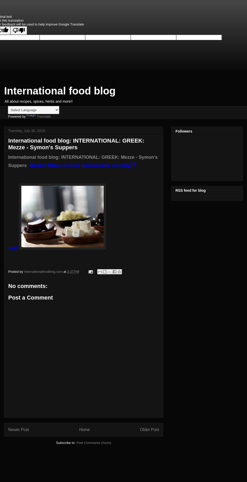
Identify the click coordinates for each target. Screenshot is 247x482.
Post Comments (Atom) (93, 443)
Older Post (149, 429)
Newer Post (18, 429)
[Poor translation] (19, 30)
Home (84, 429)
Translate (39, 116)
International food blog (60, 91)
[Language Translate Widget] (33, 110)
